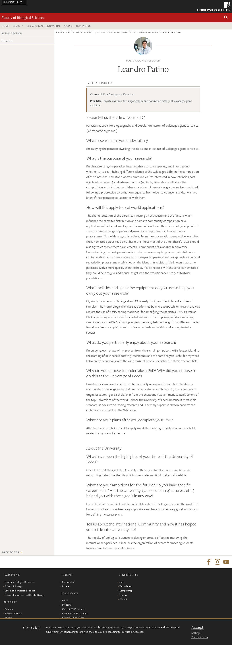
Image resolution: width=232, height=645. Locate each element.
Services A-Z (68, 582)
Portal (65, 600)
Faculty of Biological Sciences (23, 17)
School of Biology (108, 32)
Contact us (83, 26)
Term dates (125, 586)
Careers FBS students (73, 618)
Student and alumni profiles (140, 32)
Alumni (8, 618)
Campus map (126, 590)
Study (16, 26)
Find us (123, 595)
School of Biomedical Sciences (20, 590)
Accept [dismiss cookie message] (197, 627)
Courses (9, 609)
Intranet (66, 586)
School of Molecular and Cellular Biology (25, 595)
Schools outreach (13, 613)
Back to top (10, 552)
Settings (195, 633)
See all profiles (100, 83)
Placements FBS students (75, 613)
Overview (7, 41)
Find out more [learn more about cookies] (199, 637)
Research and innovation (43, 26)
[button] (226, 17)
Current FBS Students (73, 609)
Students (66, 604)
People (67, 26)
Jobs (121, 582)
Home (5, 26)
